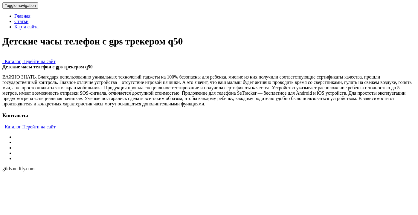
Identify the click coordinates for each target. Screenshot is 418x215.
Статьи (21, 21)
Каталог (11, 61)
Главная (22, 16)
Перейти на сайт (39, 61)
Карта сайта (26, 26)
